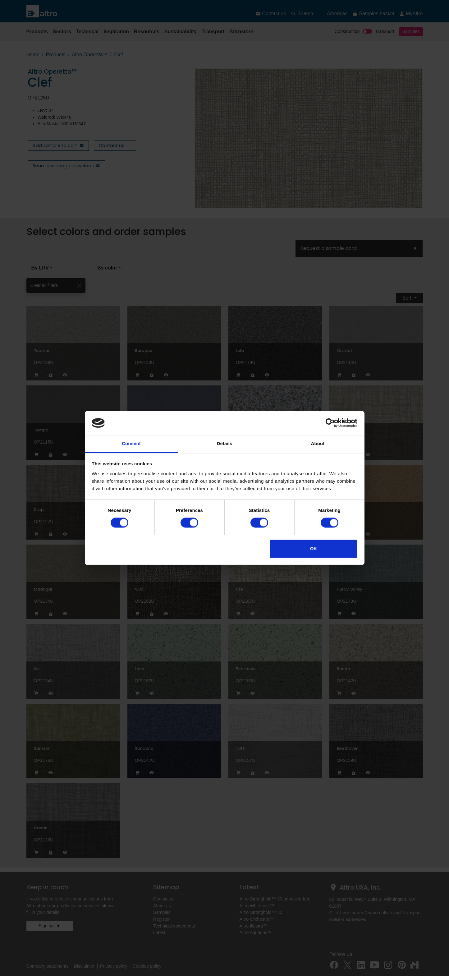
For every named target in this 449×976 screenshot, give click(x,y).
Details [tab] (224, 443)
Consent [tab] (131, 443)
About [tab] (318, 443)
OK (313, 548)
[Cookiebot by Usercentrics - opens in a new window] (330, 423)
